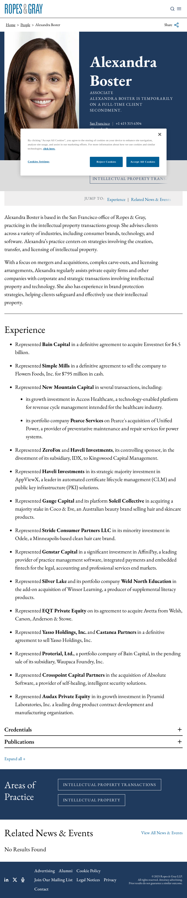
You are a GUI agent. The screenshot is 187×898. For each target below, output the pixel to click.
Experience (116, 199)
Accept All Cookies (143, 161)
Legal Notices (88, 879)
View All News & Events (162, 832)
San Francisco (100, 123)
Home (10, 24)
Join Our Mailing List (53, 879)
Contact (41, 889)
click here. (49, 148)
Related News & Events (151, 199)
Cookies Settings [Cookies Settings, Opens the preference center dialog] (38, 161)
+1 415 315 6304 (128, 123)
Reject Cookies (106, 161)
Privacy (110, 879)
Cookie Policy (88, 870)
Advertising (44, 870)
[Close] (159, 134)
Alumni (66, 870)
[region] (93, 152)
